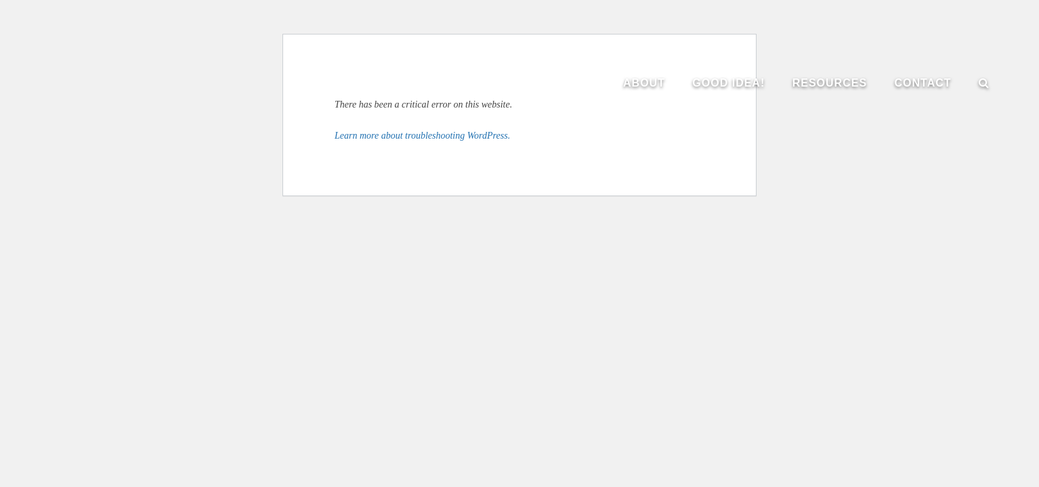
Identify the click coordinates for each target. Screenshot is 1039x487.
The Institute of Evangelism (149, 88)
